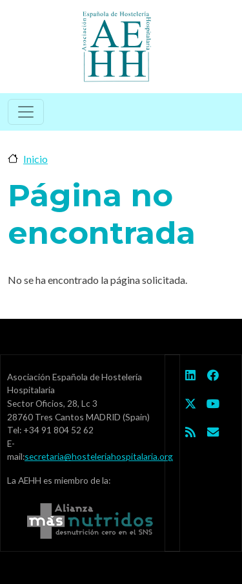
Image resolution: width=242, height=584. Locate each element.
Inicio (35, 159)
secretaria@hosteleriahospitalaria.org (99, 456)
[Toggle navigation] (26, 112)
